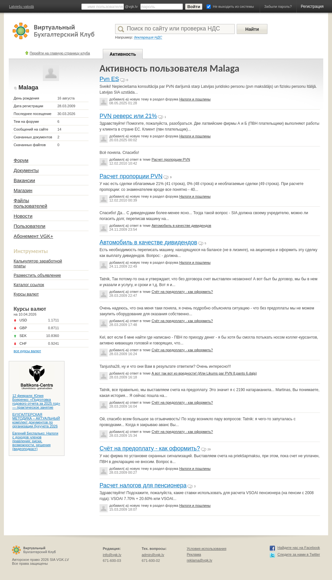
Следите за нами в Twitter (299, 554)
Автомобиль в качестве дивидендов (181, 225)
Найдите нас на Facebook (299, 548)
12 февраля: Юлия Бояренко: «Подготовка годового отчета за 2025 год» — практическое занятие (36, 401)
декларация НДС (148, 37)
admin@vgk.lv (153, 555)
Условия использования (206, 549)
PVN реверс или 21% (128, 116)
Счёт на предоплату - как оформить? (182, 292)
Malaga (28, 87)
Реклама (194, 554)
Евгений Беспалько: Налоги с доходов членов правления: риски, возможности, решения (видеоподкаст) (35, 441)
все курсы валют (27, 351)
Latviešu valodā (21, 6)
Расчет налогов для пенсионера (143, 485)
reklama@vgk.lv (199, 560)
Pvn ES (109, 79)
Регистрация (312, 6)
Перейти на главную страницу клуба (60, 53)
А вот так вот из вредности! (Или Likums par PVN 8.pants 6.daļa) (204, 373)
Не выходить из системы (233, 6)
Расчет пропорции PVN (170, 159)
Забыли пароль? (278, 6)
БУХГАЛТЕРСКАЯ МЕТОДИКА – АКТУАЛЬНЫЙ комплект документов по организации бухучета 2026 (36, 420)
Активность (123, 54)
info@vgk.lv (112, 555)
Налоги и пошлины (195, 99)
